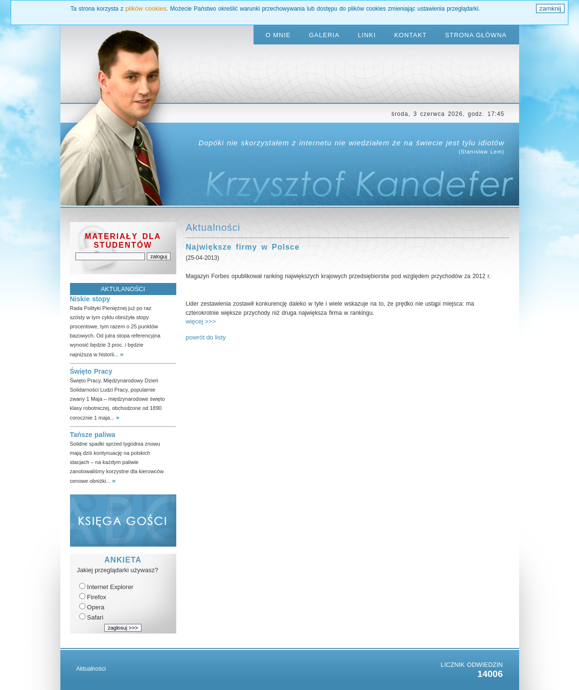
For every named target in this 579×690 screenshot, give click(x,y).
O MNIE (278, 35)
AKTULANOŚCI (123, 289)
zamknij (550, 8)
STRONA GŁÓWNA (476, 35)
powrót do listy (206, 337)
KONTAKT (410, 35)
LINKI (367, 35)
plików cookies (146, 8)
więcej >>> (201, 321)
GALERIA (324, 35)
